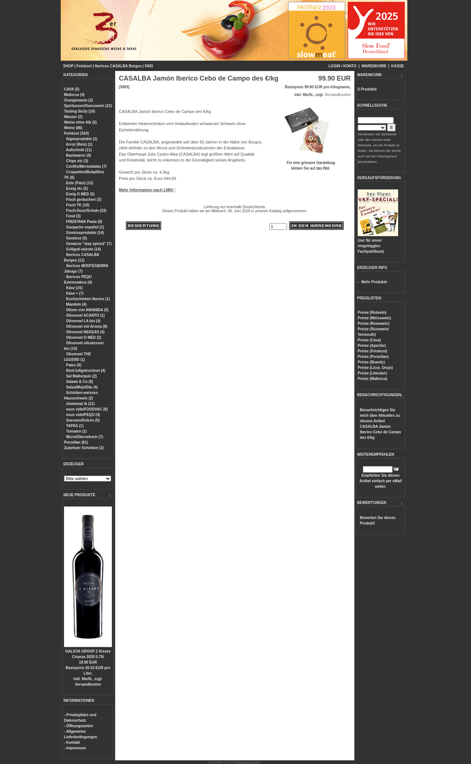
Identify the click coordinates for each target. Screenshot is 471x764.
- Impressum (75, 748)
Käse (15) (74, 288)
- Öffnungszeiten (78, 726)
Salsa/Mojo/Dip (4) (82, 387)
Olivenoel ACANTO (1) (85, 315)
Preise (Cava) (369, 340)
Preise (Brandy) (371, 362)
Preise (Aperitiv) (372, 346)
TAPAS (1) (75, 426)
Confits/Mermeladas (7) (86, 166)
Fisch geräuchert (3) (84, 200)
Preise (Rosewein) (373, 323)
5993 (149, 66)
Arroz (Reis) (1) (79, 144)
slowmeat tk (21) (80, 404)
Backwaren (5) (78, 155)
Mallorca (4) (74, 95)
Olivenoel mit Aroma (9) (86, 326)
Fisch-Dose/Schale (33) (86, 211)
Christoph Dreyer (247, 762)
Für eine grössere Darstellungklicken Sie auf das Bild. (310, 162)
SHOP (68, 66)
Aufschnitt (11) (79, 150)
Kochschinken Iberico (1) (88, 299)
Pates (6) (74, 365)
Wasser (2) (73, 117)
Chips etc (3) (77, 161)
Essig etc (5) (77, 188)
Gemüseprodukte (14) (85, 233)
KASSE (397, 66)
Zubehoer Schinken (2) (84, 448)
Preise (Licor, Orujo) (375, 368)
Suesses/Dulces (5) (83, 420)
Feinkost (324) (76, 133)
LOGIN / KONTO (343, 66)
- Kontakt (72, 742)
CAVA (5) (71, 89)
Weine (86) (73, 128)
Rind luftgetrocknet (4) (86, 371)
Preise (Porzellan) (373, 357)
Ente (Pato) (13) (79, 183)
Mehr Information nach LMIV (147, 190)
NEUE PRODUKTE (79, 495)
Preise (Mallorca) (372, 379)
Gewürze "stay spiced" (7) (88, 244)
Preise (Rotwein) (372, 312)
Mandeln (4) (76, 304)
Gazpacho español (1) (85, 227)
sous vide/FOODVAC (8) (87, 409)
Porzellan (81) (76, 442)
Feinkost (84, 66)
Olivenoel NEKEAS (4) (85, 332)
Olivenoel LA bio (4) (83, 321)
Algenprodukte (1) (82, 139)
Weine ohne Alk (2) (80, 122)
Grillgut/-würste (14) (83, 249)
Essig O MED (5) (80, 194)
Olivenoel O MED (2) (84, 337)
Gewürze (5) (76, 238)
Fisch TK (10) (77, 205)
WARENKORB (374, 66)
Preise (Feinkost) (372, 351)
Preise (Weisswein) (374, 318)
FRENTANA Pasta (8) (84, 222)
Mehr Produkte (374, 282)
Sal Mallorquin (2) (81, 376)
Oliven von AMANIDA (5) (87, 310)
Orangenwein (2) (78, 100)
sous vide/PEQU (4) (83, 415)
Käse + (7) (75, 293)
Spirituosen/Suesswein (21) (88, 106)
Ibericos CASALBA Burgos (118, 66)
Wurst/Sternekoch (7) (84, 437)
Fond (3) (73, 216)
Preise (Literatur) (372, 373)
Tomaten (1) (76, 431)
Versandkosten (88, 684)
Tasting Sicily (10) (79, 111)
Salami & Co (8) (79, 382)
